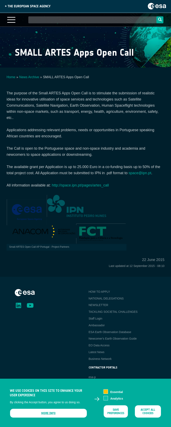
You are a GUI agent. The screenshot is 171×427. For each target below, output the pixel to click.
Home (11, 77)
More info (48, 415)
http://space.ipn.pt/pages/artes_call (80, 185)
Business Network (100, 358)
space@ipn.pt (140, 173)
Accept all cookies (148, 413)
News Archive (29, 77)
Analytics (116, 400)
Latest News (96, 352)
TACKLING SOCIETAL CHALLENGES (113, 311)
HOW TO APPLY (99, 291)
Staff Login (95, 318)
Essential (116, 394)
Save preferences (115, 413)
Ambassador (97, 325)
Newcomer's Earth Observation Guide (113, 338)
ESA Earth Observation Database (110, 332)
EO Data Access (99, 345)
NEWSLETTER (98, 305)
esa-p (92, 377)
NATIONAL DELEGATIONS (106, 298)
